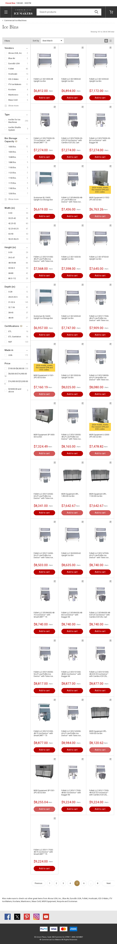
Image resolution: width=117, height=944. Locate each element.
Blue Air (11, 58)
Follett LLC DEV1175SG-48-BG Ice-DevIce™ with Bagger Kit (71, 792)
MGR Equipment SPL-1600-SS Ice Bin (98, 732)
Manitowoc (13, 95)
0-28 (10, 292)
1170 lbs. (12, 183)
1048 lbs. (12, 157)
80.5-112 (12, 278)
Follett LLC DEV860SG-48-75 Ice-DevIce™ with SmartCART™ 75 (44, 615)
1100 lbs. (12, 167)
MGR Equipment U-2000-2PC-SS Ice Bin (99, 436)
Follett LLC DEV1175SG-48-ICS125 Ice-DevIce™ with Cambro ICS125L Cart (99, 792)
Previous (38, 883)
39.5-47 (11, 257)
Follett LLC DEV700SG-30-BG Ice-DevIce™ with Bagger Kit (99, 140)
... (90, 883)
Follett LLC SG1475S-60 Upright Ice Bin (99, 258)
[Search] (69, 12)
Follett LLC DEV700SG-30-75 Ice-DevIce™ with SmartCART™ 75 (44, 140)
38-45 (10, 312)
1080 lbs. (12, 162)
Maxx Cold (13, 100)
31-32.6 (11, 302)
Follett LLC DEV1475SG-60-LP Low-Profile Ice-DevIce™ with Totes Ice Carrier (99, 555)
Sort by (36, 41)
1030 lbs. (12, 152)
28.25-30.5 (12, 297)
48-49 (10, 318)
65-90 (10, 234)
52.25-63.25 (13, 228)
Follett (11, 69)
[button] (18, 3)
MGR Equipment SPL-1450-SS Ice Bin (70, 495)
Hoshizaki (12, 74)
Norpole (60, 901)
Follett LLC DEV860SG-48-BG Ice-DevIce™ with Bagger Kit (72, 615)
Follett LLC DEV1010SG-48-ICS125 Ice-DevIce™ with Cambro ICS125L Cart (99, 674)
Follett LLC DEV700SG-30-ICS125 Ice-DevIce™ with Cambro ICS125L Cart (72, 140)
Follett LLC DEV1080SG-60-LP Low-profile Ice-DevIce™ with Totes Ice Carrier (99, 377)
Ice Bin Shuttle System (14, 128)
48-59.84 (12, 263)
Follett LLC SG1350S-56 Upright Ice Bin (71, 376)
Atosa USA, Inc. (15, 53)
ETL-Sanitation (14, 336)
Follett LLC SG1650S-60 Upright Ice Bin (71, 317)
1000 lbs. (12, 147)
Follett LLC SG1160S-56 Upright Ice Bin (71, 258)
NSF (10, 342)
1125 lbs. (12, 173)
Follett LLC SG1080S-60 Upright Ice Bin (71, 80)
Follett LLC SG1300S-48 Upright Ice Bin (43, 80)
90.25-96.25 (13, 239)
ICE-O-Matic (13, 79)
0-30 (10, 213)
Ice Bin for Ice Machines (14, 120)
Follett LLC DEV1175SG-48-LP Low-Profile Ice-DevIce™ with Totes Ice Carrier (99, 318)
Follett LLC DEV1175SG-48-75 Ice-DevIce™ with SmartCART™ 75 (43, 852)
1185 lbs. (12, 188)
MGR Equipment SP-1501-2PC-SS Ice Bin (44, 791)
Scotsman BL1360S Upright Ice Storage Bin (43, 199)
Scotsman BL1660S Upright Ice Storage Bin (43, 317)
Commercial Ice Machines (15, 20)
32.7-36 (11, 307)
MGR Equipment (49, 901)
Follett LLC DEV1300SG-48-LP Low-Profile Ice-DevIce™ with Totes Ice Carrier (71, 437)
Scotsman (72, 901)
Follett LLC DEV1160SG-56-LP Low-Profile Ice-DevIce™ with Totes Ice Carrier (43, 555)
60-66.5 (11, 268)
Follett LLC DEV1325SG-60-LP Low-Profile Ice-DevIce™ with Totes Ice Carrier (43, 496)
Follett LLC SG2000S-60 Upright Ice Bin (71, 554)
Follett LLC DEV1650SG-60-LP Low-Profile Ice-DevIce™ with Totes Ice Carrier (71, 733)
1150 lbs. (12, 178)
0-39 (10, 252)
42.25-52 (12, 223)
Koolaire (12, 89)
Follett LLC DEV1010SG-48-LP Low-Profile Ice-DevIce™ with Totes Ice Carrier (43, 259)
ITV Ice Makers (14, 84)
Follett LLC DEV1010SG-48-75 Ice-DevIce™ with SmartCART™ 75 (43, 733)
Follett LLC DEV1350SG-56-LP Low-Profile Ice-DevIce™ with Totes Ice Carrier (43, 674)
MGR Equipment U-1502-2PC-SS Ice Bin (99, 199)
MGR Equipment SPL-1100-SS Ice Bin (98, 495)
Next (109, 883)
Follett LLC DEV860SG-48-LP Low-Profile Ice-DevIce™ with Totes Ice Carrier (72, 200)
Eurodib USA (14, 63)
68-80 (10, 273)
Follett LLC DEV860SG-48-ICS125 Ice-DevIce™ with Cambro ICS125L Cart (99, 615)
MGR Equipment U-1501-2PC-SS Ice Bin (44, 376)
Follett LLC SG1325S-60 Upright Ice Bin (99, 80)
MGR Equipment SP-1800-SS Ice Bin (44, 436)
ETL (10, 331)
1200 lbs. (12, 193)
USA (10, 355)
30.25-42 (12, 218)
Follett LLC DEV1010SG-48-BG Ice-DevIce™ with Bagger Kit (71, 674)
